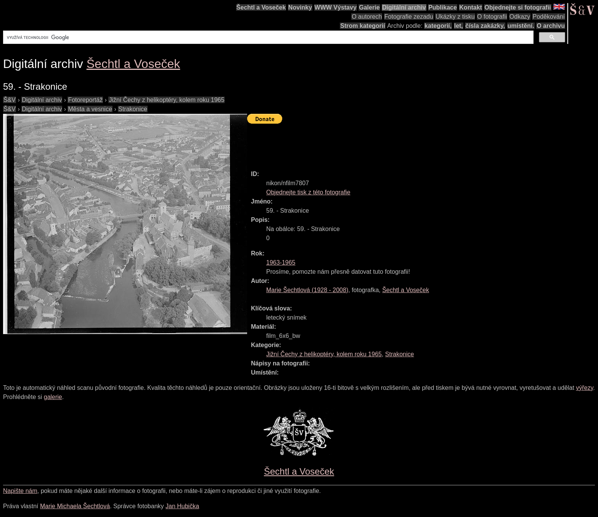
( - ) (307, 290)
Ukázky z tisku (455, 16)
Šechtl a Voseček (261, 7)
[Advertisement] (386, 143)
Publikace (442, 7)
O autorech (367, 16)
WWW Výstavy (336, 7)
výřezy (584, 388)
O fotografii (492, 16)
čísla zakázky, (485, 26)
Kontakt (470, 7)
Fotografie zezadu (408, 16)
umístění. (521, 26)
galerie (53, 397)
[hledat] (267, 37)
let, (458, 26)
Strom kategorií (362, 26)
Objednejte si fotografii (517, 7)
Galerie (369, 7)
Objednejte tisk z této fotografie (308, 192)
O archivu (551, 26)
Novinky (300, 7)
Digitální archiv (404, 7)
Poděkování (548, 16)
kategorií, (438, 26)
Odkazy (520, 16)
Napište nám (20, 491)
